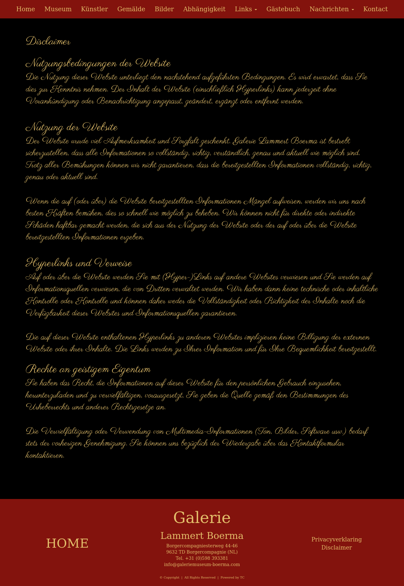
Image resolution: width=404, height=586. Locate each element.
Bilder (164, 9)
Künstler (94, 9)
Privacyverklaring (336, 539)
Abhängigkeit (204, 9)
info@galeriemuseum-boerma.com (202, 564)
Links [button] (246, 9)
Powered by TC (233, 577)
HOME (67, 543)
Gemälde (131, 9)
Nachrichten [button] (331, 9)
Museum (57, 9)
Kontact (375, 9)
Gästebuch (283, 9)
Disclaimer (336, 547)
